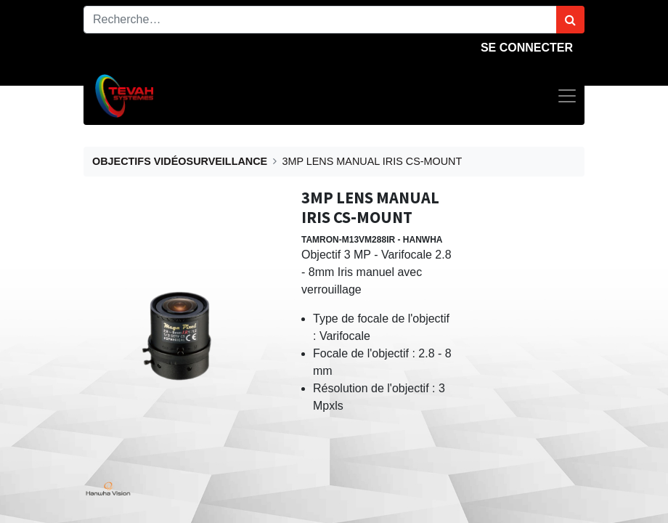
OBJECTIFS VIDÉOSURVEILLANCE (179, 161)
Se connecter (527, 47)
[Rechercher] (570, 19)
